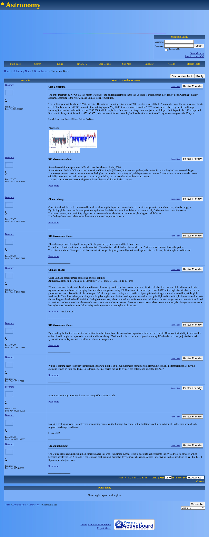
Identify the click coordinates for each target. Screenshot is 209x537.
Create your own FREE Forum (96, 524)
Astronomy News (21, 71)
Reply (199, 76)
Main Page (15, 63)
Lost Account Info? (194, 56)
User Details (104, 63)
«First (120, 477)
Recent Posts (193, 63)
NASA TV (82, 63)
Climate (200, 481)
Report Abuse (104, 528)
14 (146, 477)
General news (41, 71)
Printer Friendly (192, 86)
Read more (53, 185)
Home (7, 71)
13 (143, 477)
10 (135, 477)
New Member (197, 53)
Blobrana (9, 85)
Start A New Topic (182, 76)
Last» (155, 477)
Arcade (171, 63)
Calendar (149, 63)
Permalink (175, 86)
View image (52, 147)
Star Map (126, 63)
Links (60, 63)
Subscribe (197, 504)
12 (140, 477)
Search (37, 63)
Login (199, 45)
